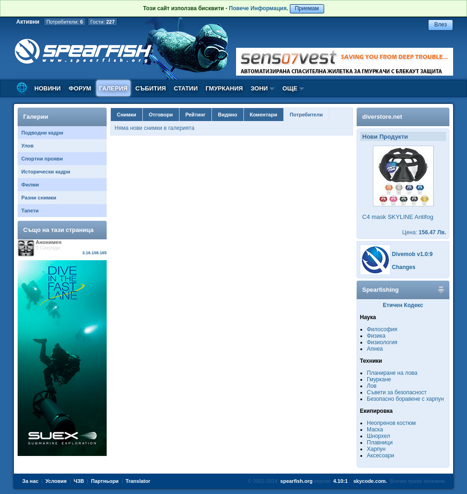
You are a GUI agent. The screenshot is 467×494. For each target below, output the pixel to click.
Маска (375, 429)
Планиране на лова (392, 373)
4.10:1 (340, 481)
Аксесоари (380, 455)
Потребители (306, 114)
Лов (372, 386)
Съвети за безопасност (397, 392)
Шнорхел (378, 436)
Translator (138, 481)
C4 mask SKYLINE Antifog (397, 216)
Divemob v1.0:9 (412, 254)
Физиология (382, 342)
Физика (376, 336)
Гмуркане (379, 379)
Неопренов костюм (391, 423)
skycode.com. (370, 481)
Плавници (380, 442)
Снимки (126, 114)
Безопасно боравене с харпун (405, 399)
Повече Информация (258, 8)
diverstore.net (382, 116)
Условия (56, 481)
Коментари (263, 114)
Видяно (227, 114)
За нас (30, 481)
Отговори (161, 114)
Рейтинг (195, 114)
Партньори (105, 481)
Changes (404, 267)
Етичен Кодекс (403, 305)
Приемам (307, 8)
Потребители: (64, 22)
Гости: (102, 22)
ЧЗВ (79, 481)
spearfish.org (296, 481)
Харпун (376, 449)
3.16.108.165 (94, 252)
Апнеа (375, 349)
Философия (382, 329)
